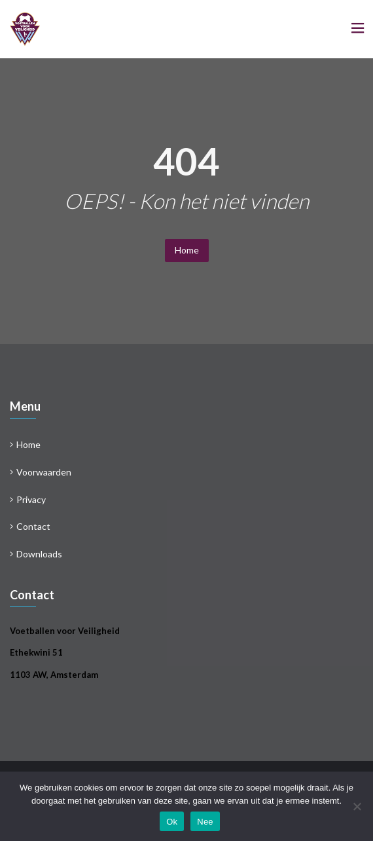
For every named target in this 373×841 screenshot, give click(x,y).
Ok (171, 822)
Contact (33, 526)
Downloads (39, 553)
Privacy (31, 499)
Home (187, 249)
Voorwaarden (43, 471)
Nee (205, 822)
